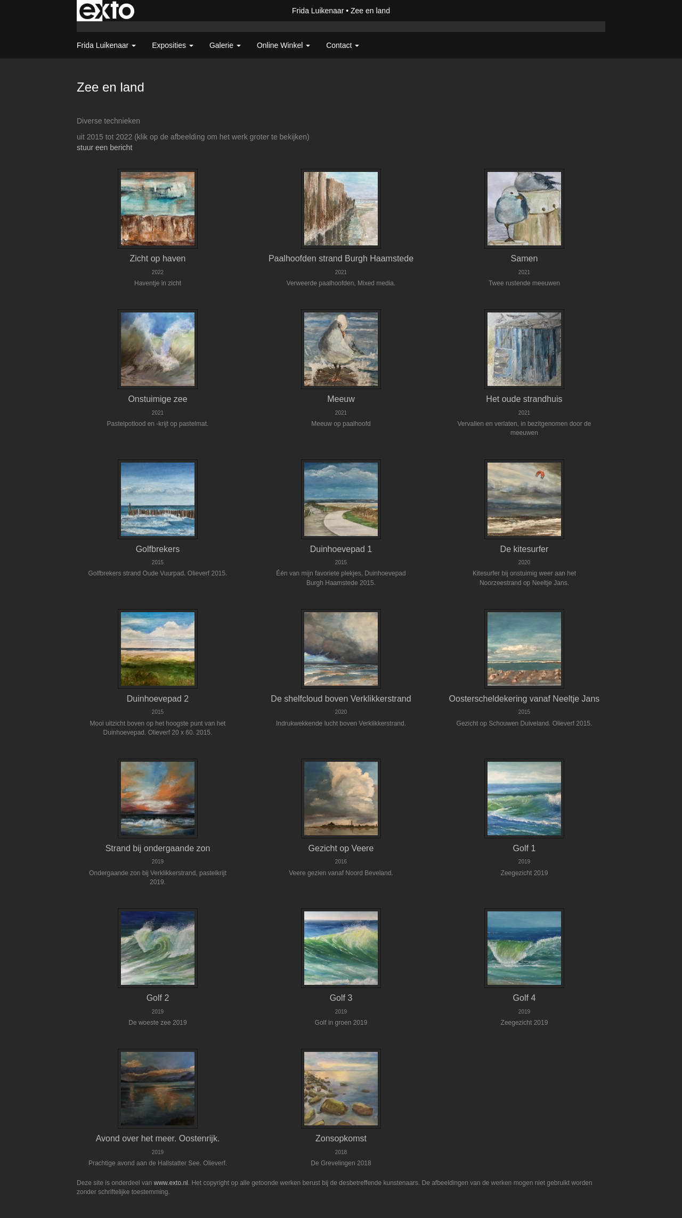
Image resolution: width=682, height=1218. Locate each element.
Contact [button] (342, 45)
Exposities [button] (172, 45)
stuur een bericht (104, 147)
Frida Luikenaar (318, 10)
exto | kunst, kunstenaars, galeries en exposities (107, 10)
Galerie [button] (225, 45)
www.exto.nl (171, 1183)
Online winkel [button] (283, 45)
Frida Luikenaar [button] (106, 45)
